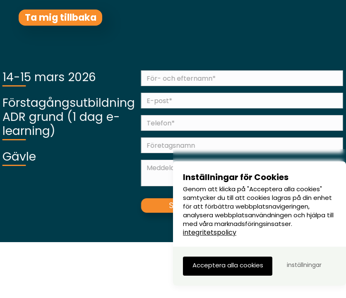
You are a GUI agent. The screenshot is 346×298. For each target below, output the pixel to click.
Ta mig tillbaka (60, 17)
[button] (227, 266)
